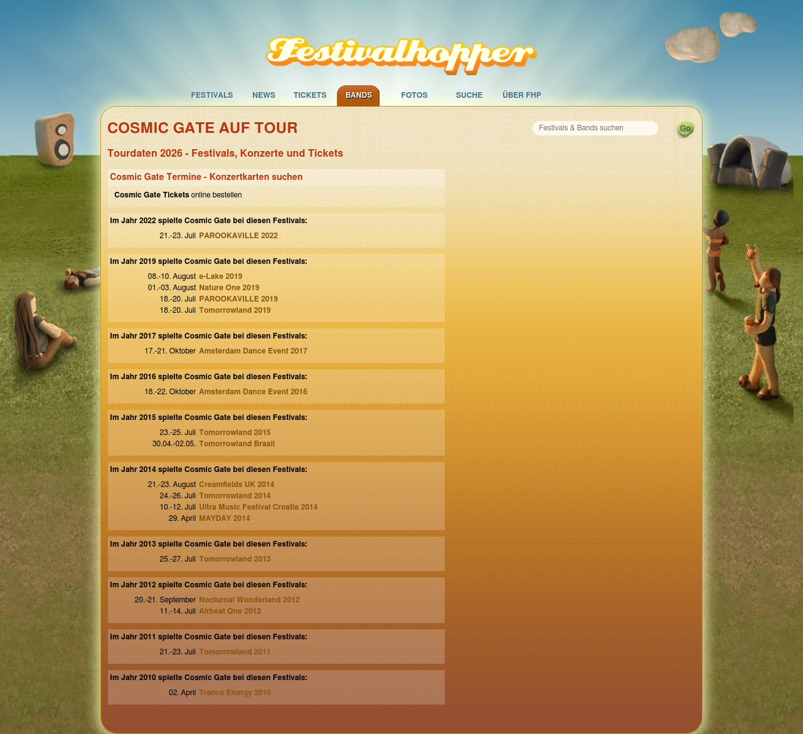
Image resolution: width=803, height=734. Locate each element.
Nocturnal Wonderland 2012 (249, 600)
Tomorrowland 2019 (234, 310)
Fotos (414, 95)
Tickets (310, 95)
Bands (359, 95)
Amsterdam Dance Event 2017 (253, 351)
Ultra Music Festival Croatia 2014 (258, 507)
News (263, 95)
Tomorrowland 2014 (234, 496)
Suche (469, 95)
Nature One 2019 (229, 287)
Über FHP (522, 95)
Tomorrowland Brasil (237, 444)
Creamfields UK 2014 (236, 484)
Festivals (212, 95)
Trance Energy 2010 (235, 692)
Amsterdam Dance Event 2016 (253, 392)
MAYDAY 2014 (224, 518)
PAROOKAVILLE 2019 (238, 299)
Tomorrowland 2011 (234, 652)
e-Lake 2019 (220, 276)
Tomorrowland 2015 (234, 432)
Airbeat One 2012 (230, 611)
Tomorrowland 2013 (234, 559)
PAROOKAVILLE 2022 (238, 235)
